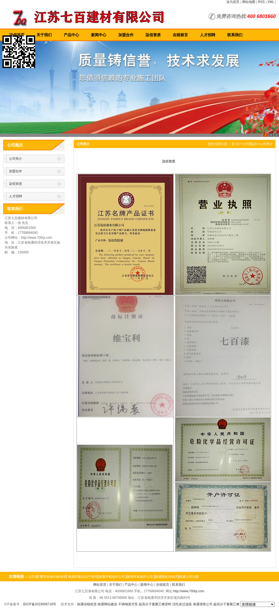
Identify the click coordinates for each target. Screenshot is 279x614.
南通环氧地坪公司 (112, 577)
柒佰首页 (17, 35)
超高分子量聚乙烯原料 (155, 604)
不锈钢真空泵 (128, 604)
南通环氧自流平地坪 (83, 577)
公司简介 (15, 159)
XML (270, 2)
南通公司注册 (189, 577)
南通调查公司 (203, 604)
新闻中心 (98, 35)
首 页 (235, 144)
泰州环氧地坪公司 (140, 577)
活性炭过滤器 (182, 604)
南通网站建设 (107, 604)
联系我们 (234, 35)
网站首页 (99, 585)
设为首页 (232, 2)
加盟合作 (126, 35)
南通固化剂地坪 (166, 577)
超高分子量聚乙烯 (226, 604)
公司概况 (249, 144)
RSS (261, 2)
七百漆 (33, 577)
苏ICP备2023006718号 (39, 604)
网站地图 (248, 2)
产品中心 (71, 35)
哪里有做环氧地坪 (53, 577)
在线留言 (180, 35)
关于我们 (44, 35)
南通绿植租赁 (87, 604)
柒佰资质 (153, 35)
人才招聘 (207, 35)
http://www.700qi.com (188, 591)
